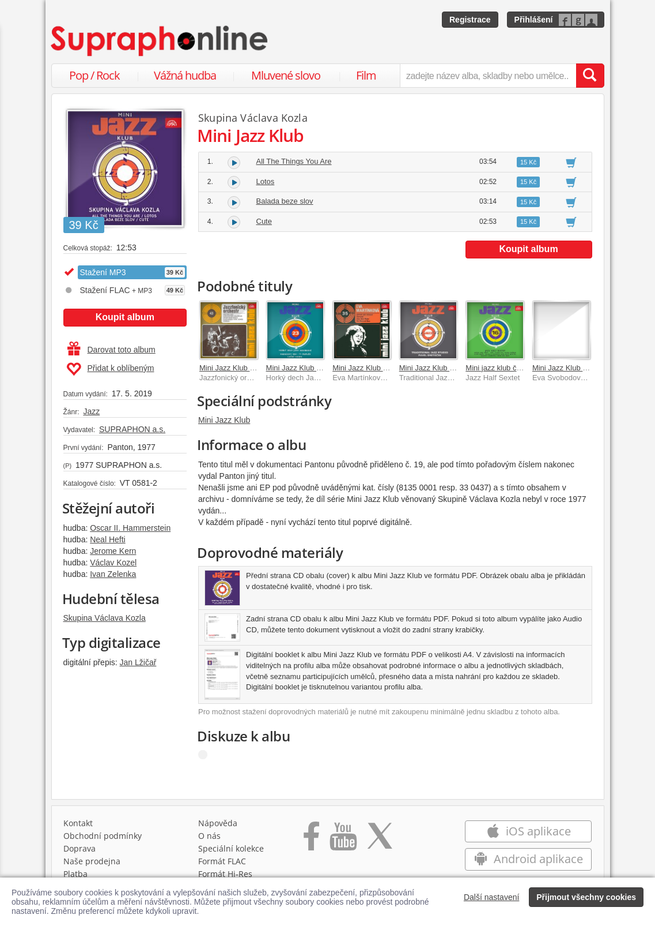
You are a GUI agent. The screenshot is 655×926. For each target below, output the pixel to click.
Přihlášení (533, 19)
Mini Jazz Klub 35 (361, 367)
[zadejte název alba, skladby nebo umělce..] (488, 75)
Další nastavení (492, 897)
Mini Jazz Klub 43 (228, 367)
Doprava (79, 848)
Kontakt (78, 823)
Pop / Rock (94, 75)
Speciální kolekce (231, 848)
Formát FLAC (222, 861)
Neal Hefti (107, 539)
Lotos (265, 181)
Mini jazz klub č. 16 (497, 367)
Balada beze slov (284, 201)
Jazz (91, 411)
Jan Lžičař (138, 662)
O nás (209, 835)
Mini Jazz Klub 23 (295, 367)
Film (366, 75)
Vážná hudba (185, 75)
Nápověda (217, 823)
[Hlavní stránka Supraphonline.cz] (160, 41)
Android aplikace (528, 859)
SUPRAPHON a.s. (132, 429)
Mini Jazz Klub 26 (561, 367)
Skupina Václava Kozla (104, 618)
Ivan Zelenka (113, 574)
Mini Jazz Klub (224, 420)
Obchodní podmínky (102, 835)
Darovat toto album (111, 349)
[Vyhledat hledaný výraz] (590, 75)
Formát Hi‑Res (225, 873)
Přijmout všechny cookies (586, 897)
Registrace (470, 19)
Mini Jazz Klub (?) (429, 367)
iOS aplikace (528, 831)
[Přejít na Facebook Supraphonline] (311, 840)
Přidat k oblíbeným (110, 369)
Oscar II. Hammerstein (130, 528)
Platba (75, 873)
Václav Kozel (113, 562)
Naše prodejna (91, 861)
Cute (264, 221)
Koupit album (125, 317)
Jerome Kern (113, 551)
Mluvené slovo (285, 75)
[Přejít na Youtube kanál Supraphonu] (342, 840)
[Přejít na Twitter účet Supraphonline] (379, 840)
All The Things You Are (294, 161)
